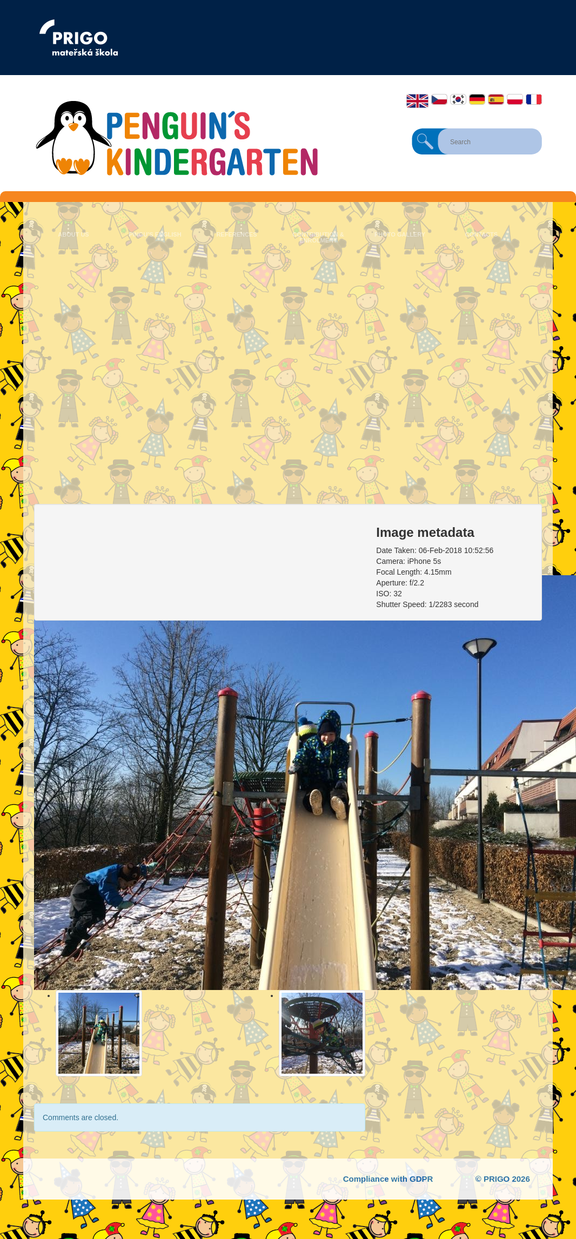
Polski (515, 99)
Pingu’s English (155, 234)
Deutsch (477, 99)
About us (73, 234)
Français (534, 99)
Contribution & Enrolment (318, 237)
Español (496, 99)
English (417, 101)
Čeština (439, 99)
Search (425, 141)
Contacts (481, 234)
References (236, 234)
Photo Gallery (399, 234)
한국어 (458, 99)
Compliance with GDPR (388, 1178)
